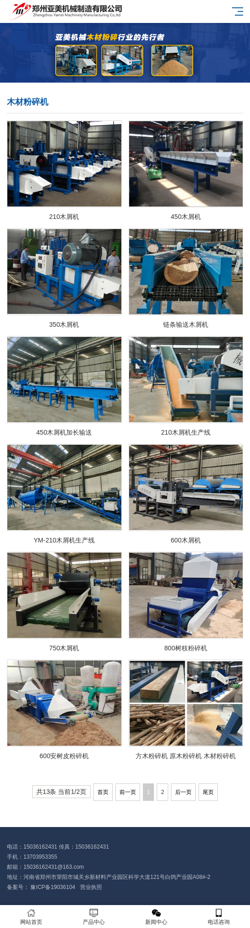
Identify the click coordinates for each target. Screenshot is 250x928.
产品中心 (93, 916)
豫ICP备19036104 (53, 887)
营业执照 (91, 887)
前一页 (127, 792)
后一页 (183, 792)
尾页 (208, 792)
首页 (102, 792)
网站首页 (31, 916)
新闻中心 (156, 916)
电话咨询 (219, 916)
